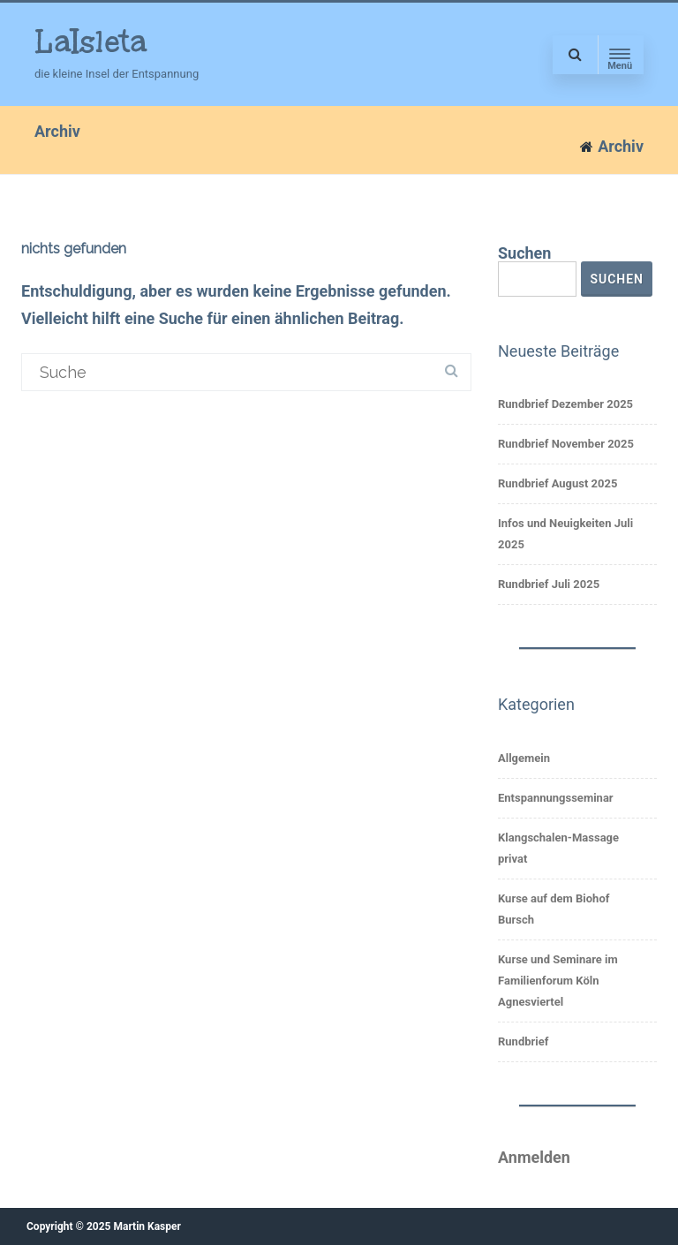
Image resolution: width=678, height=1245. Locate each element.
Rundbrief (523, 1041)
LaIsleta (90, 41)
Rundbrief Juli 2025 (548, 584)
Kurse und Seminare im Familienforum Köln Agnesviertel (558, 980)
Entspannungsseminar (556, 797)
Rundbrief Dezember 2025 (565, 404)
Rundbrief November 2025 (566, 443)
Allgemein (524, 758)
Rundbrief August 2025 (557, 483)
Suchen (524, 253)
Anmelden (534, 1157)
